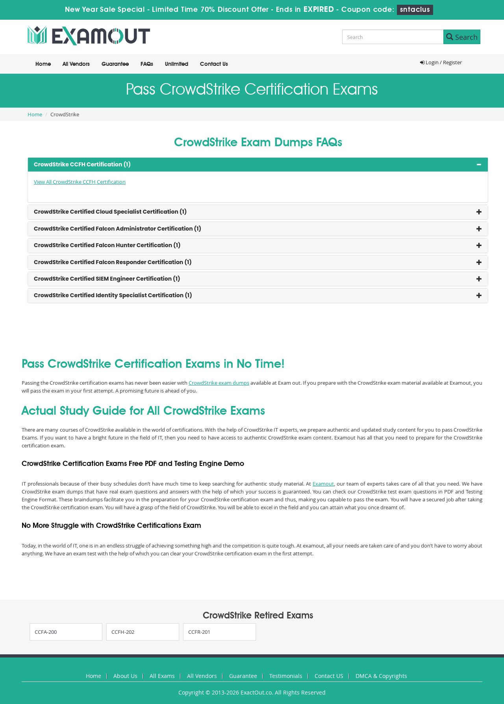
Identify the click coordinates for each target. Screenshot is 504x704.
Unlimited (176, 64)
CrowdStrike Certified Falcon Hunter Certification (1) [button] (107, 245)
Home (43, 64)
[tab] (258, 164)
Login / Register (441, 62)
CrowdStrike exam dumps (219, 382)
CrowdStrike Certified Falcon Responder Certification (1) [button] (113, 262)
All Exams (162, 676)
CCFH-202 (122, 631)
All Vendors (76, 64)
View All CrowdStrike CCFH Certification (80, 181)
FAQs (147, 64)
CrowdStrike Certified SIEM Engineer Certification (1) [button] (107, 279)
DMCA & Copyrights (381, 676)
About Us (125, 676)
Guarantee (115, 64)
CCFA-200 (46, 631)
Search (462, 37)
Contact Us (214, 64)
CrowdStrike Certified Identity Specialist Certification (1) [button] (113, 295)
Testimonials (285, 676)
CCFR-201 (199, 631)
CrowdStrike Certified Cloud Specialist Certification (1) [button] (110, 212)
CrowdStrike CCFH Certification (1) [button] (82, 164)
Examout (323, 483)
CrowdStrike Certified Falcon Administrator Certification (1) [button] (117, 229)
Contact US (329, 676)
